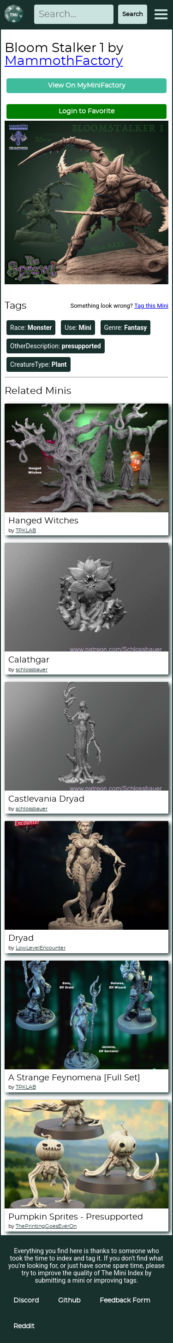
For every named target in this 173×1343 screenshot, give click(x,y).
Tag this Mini (151, 305)
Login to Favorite (86, 111)
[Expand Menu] (161, 14)
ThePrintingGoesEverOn (46, 1226)
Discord (26, 1300)
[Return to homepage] (16, 14)
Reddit (24, 1326)
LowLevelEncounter (41, 947)
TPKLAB (26, 530)
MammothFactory (64, 61)
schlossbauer (32, 669)
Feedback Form (125, 1300)
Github (69, 1300)
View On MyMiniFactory (86, 85)
